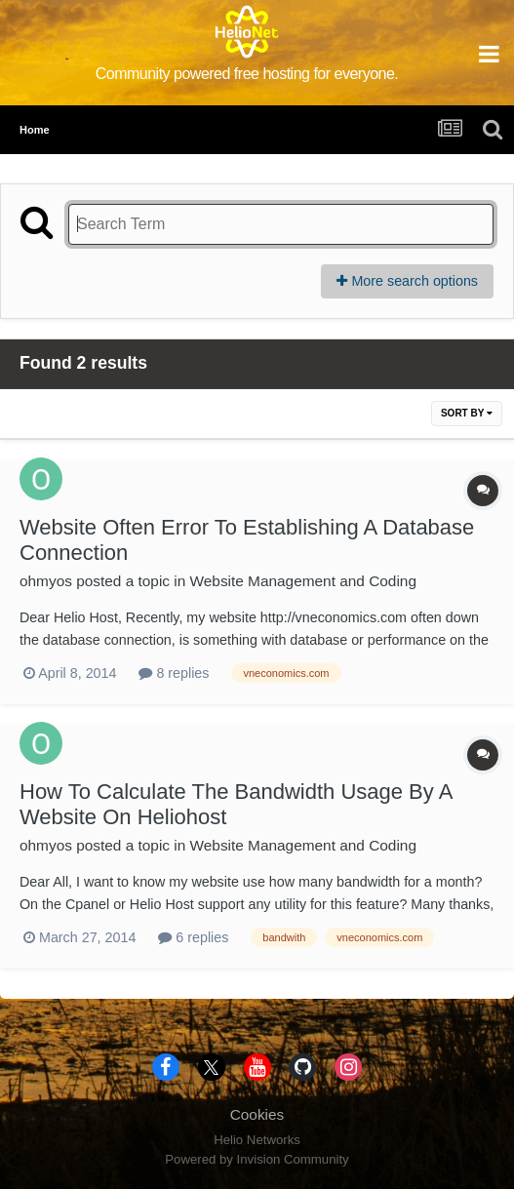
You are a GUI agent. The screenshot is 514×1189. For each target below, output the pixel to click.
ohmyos (46, 581)
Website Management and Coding (303, 581)
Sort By (467, 413)
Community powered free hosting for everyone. (247, 73)
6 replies (193, 937)
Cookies (257, 1114)
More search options (407, 281)
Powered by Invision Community (256, 1159)
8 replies (173, 673)
